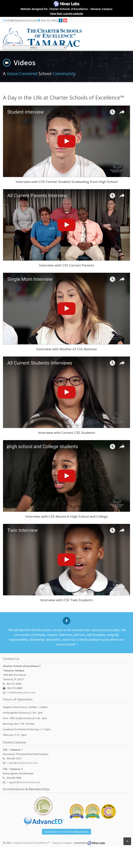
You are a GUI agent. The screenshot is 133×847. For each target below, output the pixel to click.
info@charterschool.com (21, 692)
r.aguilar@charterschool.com (23, 782)
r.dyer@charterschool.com (22, 763)
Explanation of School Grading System (66, 831)
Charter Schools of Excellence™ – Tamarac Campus (42, 843)
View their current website (66, 13)
